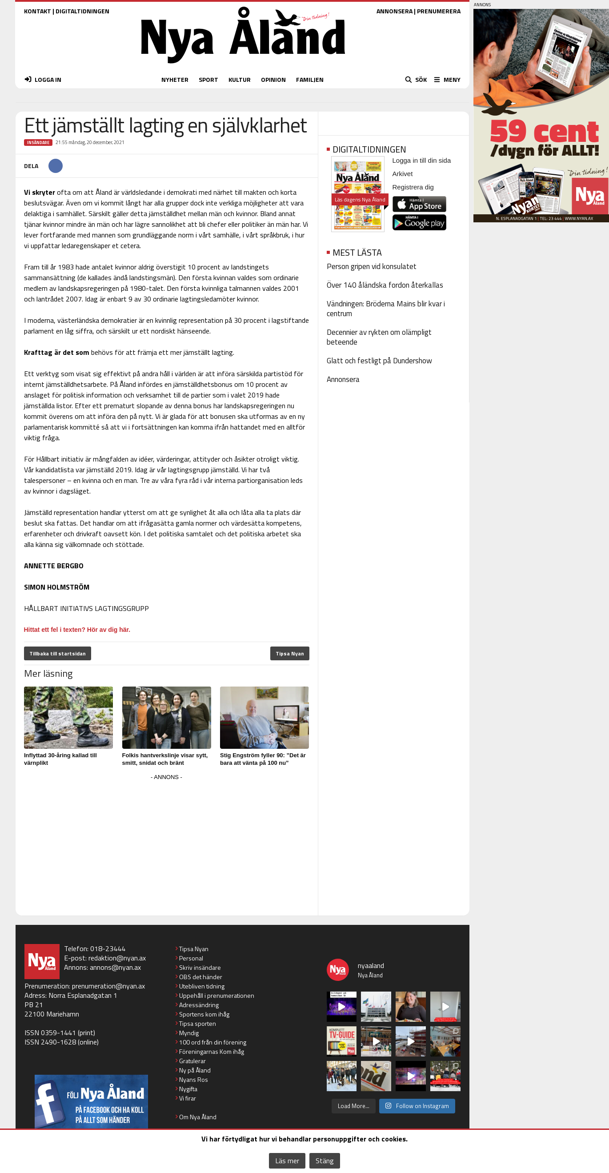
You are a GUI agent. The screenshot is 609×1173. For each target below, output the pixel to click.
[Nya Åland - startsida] (243, 65)
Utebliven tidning (201, 986)
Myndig (189, 1032)
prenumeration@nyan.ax (108, 985)
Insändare (38, 142)
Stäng (325, 1160)
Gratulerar (192, 1060)
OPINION (273, 79)
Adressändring (199, 1004)
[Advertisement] (166, 845)
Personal (191, 958)
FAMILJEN (310, 79)
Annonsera (343, 379)
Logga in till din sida (422, 160)
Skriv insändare (200, 967)
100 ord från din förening (212, 1042)
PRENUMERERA (439, 11)
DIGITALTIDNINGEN (82, 11)
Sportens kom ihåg (204, 1014)
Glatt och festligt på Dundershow (379, 360)
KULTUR (239, 79)
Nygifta (188, 1088)
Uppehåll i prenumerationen (216, 995)
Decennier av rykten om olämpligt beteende (379, 337)
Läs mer (287, 1160)
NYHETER (174, 79)
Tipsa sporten (197, 1023)
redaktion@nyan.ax (117, 957)
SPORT (208, 79)
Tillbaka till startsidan (57, 653)
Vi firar (187, 1098)
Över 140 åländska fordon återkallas (385, 285)
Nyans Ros (193, 1079)
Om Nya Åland (197, 1116)
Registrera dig (413, 187)
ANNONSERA (395, 11)
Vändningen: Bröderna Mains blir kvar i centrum (386, 308)
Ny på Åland (195, 1070)
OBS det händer (200, 976)
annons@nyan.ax (115, 967)
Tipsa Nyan (290, 653)
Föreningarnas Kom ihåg (211, 1051)
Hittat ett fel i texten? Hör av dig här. (77, 629)
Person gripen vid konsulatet (372, 266)
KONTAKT (37, 11)
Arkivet (403, 173)
